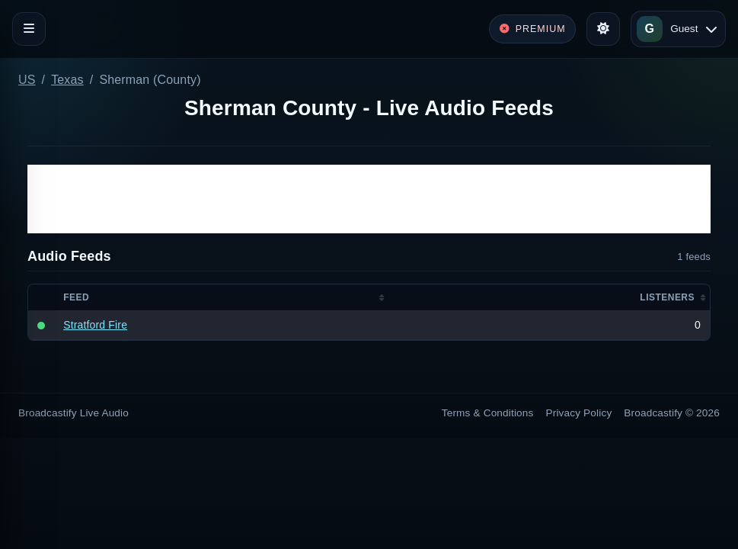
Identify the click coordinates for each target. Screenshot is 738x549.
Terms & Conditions (488, 413)
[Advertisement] (369, 199)
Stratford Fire (95, 325)
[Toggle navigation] (29, 29)
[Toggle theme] (603, 29)
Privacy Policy (579, 413)
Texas (67, 79)
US (27, 79)
